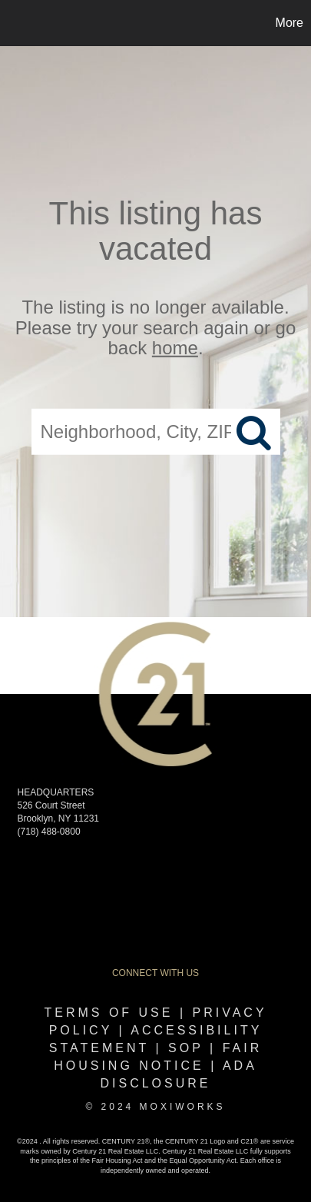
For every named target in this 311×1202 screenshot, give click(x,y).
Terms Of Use (108, 1012)
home (175, 347)
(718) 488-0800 (49, 831)
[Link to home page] (14, 23)
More (289, 22)
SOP (185, 1047)
